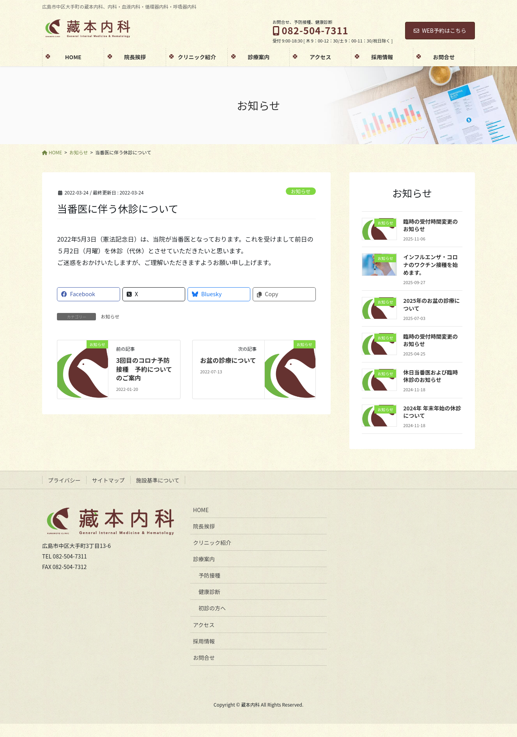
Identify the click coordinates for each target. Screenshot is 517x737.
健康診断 (209, 592)
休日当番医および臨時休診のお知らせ (430, 376)
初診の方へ (212, 608)
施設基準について (158, 480)
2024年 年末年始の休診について (432, 412)
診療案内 (204, 559)
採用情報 (204, 641)
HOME (201, 510)
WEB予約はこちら (440, 30)
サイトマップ (108, 480)
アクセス (203, 625)
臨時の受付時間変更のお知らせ (430, 225)
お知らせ (301, 191)
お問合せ (204, 657)
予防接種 (209, 575)
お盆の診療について (228, 360)
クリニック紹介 (212, 542)
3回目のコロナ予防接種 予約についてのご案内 (144, 368)
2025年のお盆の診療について (431, 304)
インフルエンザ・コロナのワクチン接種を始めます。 (430, 264)
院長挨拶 (204, 526)
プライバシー (64, 480)
